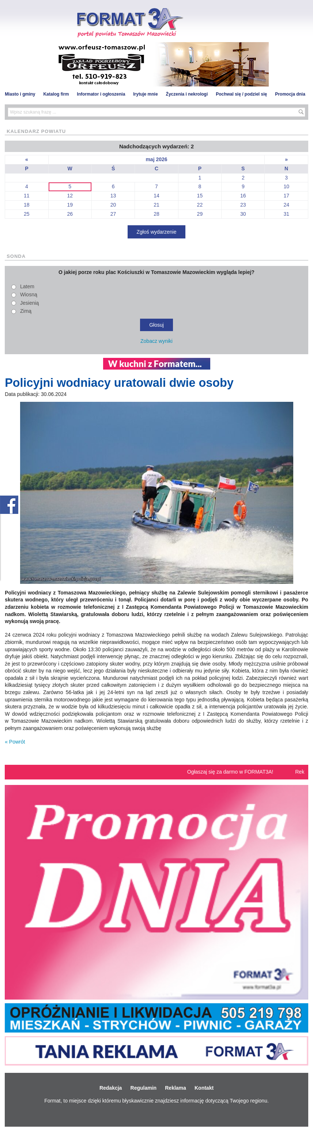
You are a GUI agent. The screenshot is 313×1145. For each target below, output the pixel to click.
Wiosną (28, 294)
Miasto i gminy (20, 94)
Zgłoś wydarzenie (157, 232)
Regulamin (144, 1088)
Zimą (25, 311)
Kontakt (204, 1088)
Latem (27, 286)
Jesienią (29, 303)
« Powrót (15, 742)
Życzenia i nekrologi (187, 94)
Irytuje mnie (145, 94)
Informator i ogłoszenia (101, 94)
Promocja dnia (290, 94)
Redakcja (110, 1088)
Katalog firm (56, 94)
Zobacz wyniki (156, 341)
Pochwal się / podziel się (241, 94)
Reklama (175, 1088)
